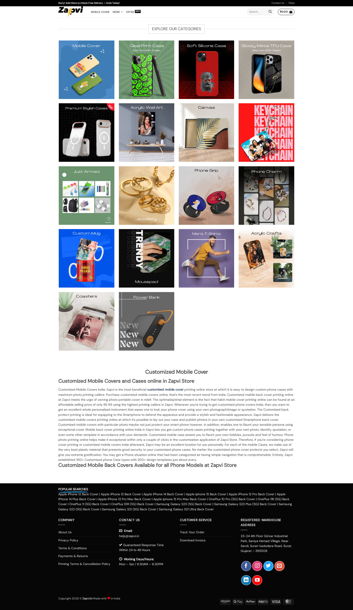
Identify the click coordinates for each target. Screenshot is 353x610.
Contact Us (278, 3)
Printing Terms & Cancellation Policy (84, 564)
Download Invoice (193, 540)
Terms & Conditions (72, 548)
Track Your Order (192, 532)
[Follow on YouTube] (257, 580)
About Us (65, 532)
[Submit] (270, 12)
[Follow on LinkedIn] (246, 580)
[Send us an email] (279, 566)
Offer (130, 12)
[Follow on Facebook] (246, 566)
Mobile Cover (100, 12)
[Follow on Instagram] (257, 566)
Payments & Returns (73, 556)
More (118, 12)
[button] (286, 12)
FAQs (292, 3)
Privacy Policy (68, 540)
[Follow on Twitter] (268, 566)
